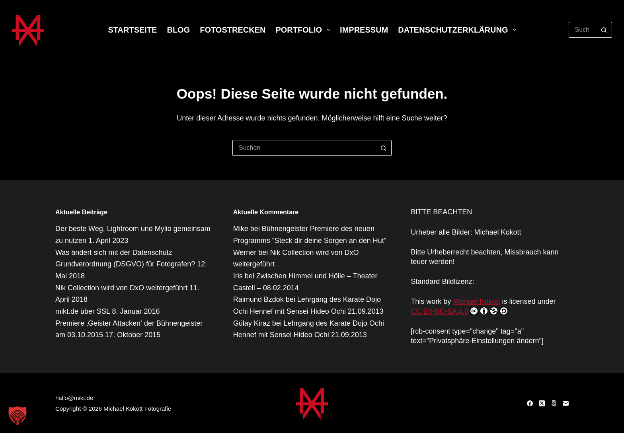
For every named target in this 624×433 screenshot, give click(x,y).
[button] (17, 415)
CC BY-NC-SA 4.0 (459, 311)
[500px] (554, 403)
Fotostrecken (232, 29)
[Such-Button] (604, 30)
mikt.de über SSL (82, 311)
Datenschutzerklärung (458, 30)
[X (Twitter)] (542, 403)
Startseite (132, 29)
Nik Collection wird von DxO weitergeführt (121, 288)
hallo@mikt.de (74, 397)
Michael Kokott (476, 301)
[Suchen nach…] (582, 30)
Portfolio (304, 30)
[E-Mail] (566, 403)
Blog (178, 29)
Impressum (364, 29)
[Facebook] (530, 403)
